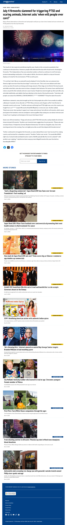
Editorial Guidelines (9, 503)
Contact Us (7, 512)
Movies (55, 1)
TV (50, 1)
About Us (7, 500)
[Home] (8, 2)
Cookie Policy (8, 507)
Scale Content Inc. (31, 487)
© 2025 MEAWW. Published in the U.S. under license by (16, 487)
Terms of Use (8, 510)
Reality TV (44, 1)
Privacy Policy (8, 505)
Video (61, 1)
